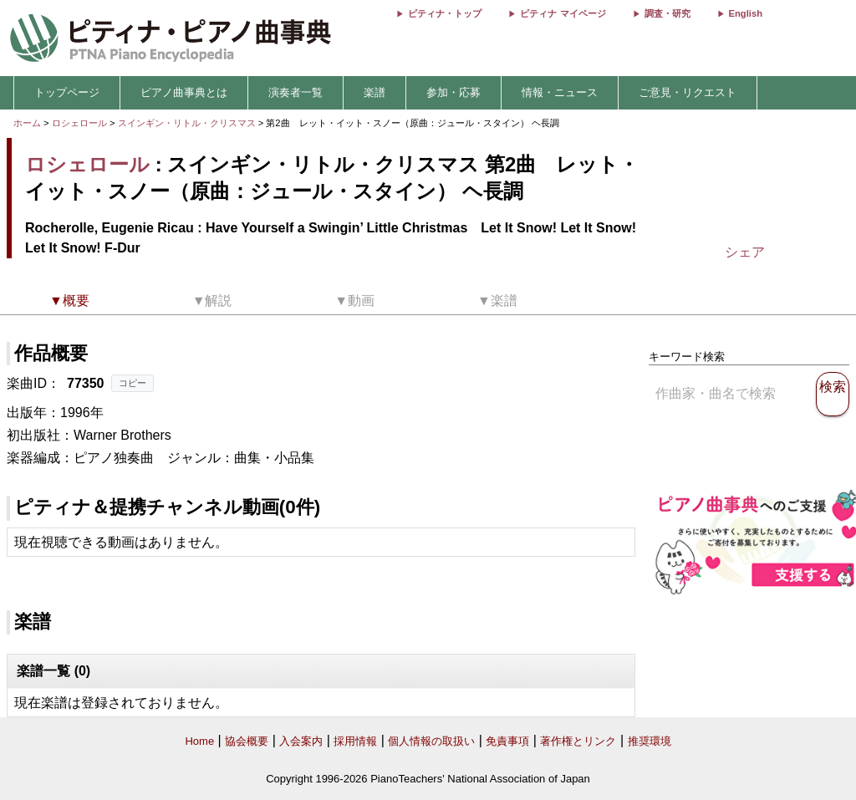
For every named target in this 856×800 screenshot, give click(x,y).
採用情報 (355, 741)
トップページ (66, 92)
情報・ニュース (560, 92)
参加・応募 (453, 92)
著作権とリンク (578, 741)
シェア (745, 252)
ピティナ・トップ (445, 13)
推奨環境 (649, 741)
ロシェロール (79, 123)
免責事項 (507, 741)
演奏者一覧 (295, 92)
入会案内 (301, 741)
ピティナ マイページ (562, 13)
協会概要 (246, 741)
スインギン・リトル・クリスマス (188, 123)
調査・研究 (667, 13)
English (745, 13)
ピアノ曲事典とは (183, 92)
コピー (132, 383)
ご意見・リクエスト (687, 92)
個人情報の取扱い (431, 741)
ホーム (27, 123)
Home (199, 741)
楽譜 (374, 92)
